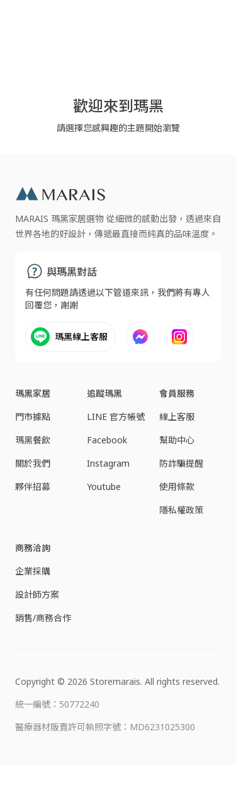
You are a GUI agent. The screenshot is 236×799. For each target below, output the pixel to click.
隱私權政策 (181, 510)
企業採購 (32, 571)
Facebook (107, 440)
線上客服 (176, 417)
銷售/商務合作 (43, 618)
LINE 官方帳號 (116, 417)
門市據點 (32, 417)
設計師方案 (37, 594)
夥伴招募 (32, 487)
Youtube (104, 487)
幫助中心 (176, 440)
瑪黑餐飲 (32, 440)
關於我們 (32, 463)
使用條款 (176, 487)
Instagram (108, 463)
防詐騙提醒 (181, 463)
